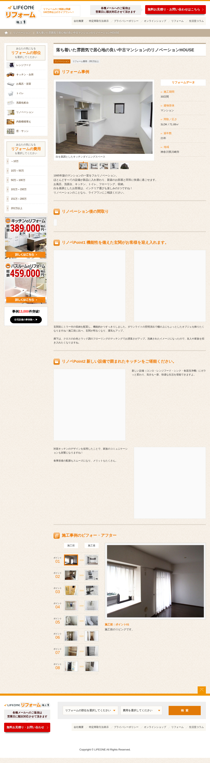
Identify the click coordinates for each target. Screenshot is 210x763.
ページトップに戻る (202, 690)
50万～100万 (18, 180)
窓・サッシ (22, 131)
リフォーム (177, 21)
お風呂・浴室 (23, 83)
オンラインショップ (155, 21)
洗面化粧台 (22, 102)
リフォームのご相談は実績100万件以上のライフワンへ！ (58, 10)
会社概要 (79, 21)
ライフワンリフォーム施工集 (20, 14)
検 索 (184, 710)
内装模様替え (23, 121)
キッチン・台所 (25, 74)
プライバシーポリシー (126, 21)
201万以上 (16, 208)
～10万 (15, 161)
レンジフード (23, 65)
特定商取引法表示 (99, 21)
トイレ (20, 93)
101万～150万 (19, 189)
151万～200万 (19, 198)
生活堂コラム (196, 21)
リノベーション (62, 61)
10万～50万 (17, 170)
